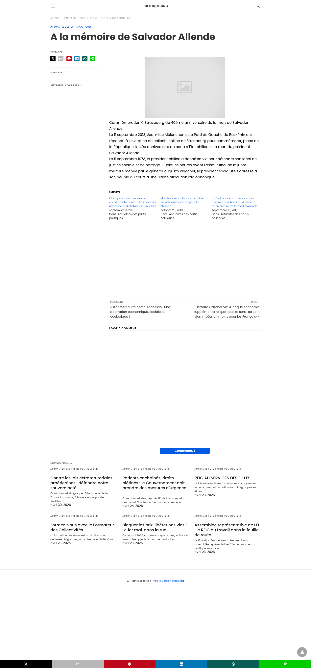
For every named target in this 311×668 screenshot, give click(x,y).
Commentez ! (185, 451)
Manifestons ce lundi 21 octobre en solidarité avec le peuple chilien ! (182, 202)
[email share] (60, 58)
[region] (185, 259)
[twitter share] (53, 58)
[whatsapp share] (84, 58)
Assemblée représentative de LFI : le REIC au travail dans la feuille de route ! (227, 530)
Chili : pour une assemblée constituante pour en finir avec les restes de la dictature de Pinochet (132, 202)
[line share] (92, 58)
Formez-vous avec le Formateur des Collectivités (82, 527)
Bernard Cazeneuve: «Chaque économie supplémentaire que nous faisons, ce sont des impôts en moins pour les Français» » (227, 312)
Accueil (55, 18)
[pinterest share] (69, 58)
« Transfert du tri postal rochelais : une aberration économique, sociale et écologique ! (140, 312)
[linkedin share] (77, 58)
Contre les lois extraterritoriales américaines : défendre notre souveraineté (81, 483)
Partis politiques (74, 18)
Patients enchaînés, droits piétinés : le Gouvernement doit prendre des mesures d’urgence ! (154, 485)
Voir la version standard (168, 581)
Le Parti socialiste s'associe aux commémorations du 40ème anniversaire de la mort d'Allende (234, 202)
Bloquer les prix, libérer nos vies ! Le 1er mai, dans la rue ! (154, 527)
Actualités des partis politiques (110, 18)
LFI (98, 468)
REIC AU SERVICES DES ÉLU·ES (223, 478)
